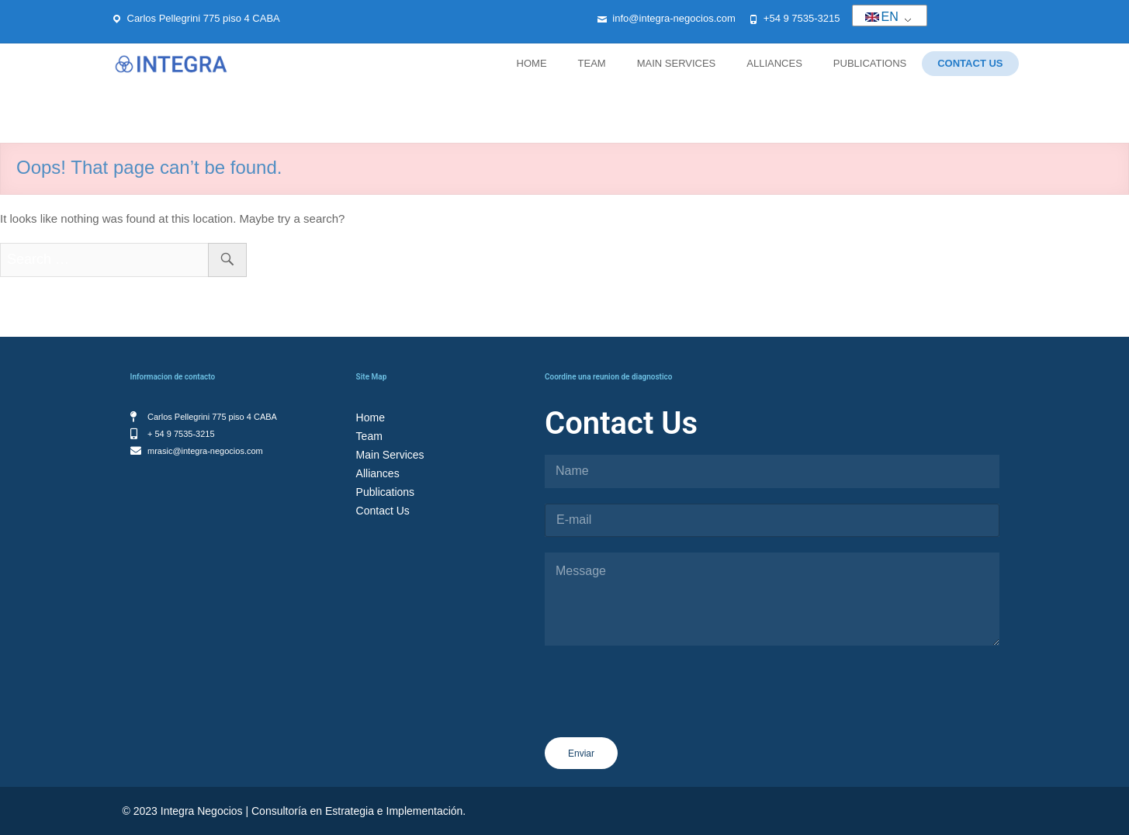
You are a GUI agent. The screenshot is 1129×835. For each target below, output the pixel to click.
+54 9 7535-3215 (802, 18)
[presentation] (663, 727)
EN (882, 16)
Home (532, 63)
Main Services (676, 63)
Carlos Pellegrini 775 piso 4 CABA (203, 18)
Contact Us (970, 63)
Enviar (581, 753)
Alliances (774, 63)
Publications (869, 63)
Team (592, 63)
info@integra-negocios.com (673, 18)
